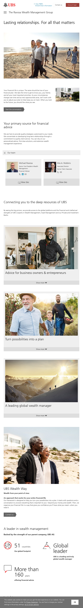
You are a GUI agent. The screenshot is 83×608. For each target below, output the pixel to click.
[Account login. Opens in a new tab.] (72, 5)
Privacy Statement (32, 602)
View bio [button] (29, 183)
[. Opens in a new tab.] (9, 5)
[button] (25, 173)
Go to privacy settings (32, 605)
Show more (41, 283)
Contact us (58, 5)
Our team (9, 153)
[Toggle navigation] (28, 12)
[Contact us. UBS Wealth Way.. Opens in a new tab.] (10, 515)
